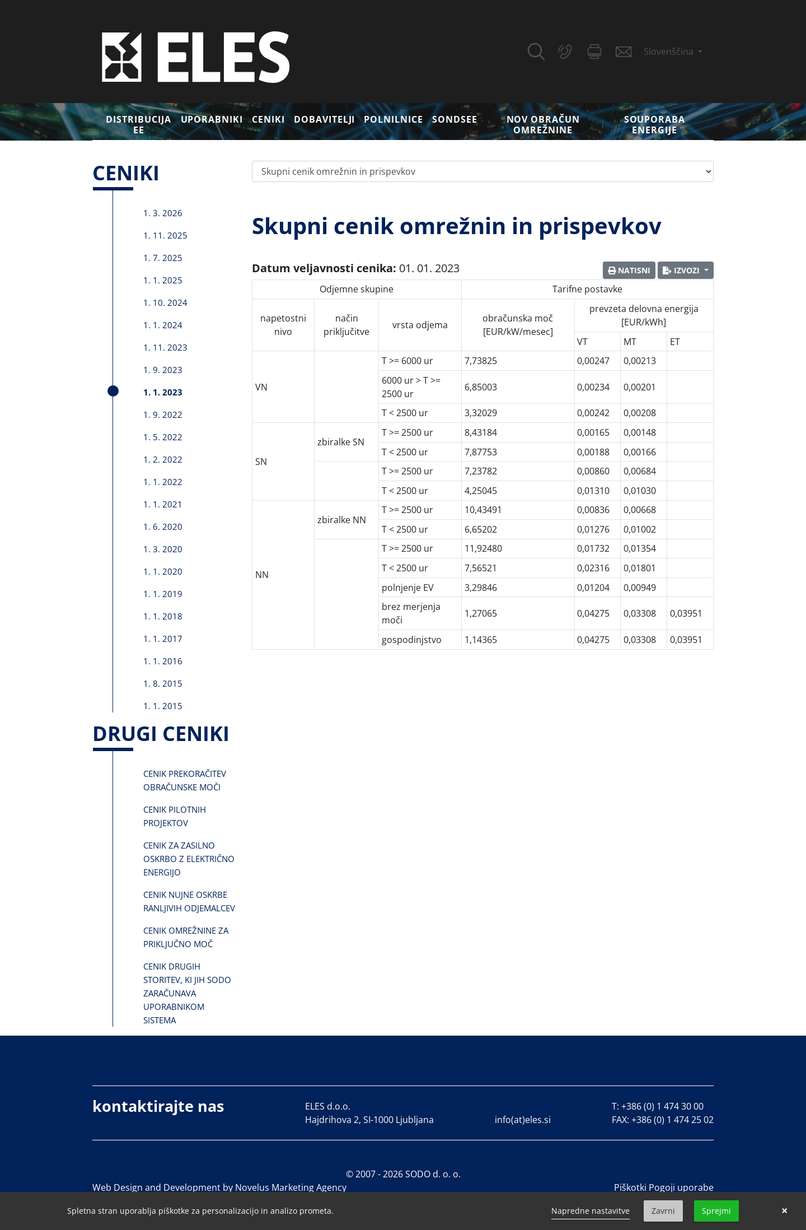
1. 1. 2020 (162, 571)
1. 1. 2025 (162, 280)
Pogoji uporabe (681, 1187)
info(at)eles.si (523, 1119)
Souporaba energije (655, 124)
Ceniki (268, 119)
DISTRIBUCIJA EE (138, 124)
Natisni (629, 270)
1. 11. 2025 (165, 235)
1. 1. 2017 (162, 638)
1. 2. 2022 (162, 459)
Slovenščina (670, 51)
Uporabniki (212, 119)
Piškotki (630, 1187)
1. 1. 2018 (162, 616)
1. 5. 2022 (162, 436)
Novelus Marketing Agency (290, 1187)
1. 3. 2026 (162, 212)
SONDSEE (454, 119)
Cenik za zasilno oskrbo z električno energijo (189, 859)
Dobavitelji (324, 119)
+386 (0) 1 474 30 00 (662, 1106)
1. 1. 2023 (162, 392)
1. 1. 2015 (162, 705)
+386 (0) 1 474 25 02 (672, 1119)
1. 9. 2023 (162, 369)
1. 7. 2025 (162, 257)
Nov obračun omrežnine (543, 124)
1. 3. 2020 (162, 549)
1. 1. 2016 (162, 661)
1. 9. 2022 (162, 414)
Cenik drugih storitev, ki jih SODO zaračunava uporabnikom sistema (187, 993)
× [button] (784, 1211)
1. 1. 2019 (162, 593)
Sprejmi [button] (716, 1210)
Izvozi (682, 270)
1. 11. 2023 (165, 347)
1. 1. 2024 (162, 324)
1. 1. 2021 (162, 504)
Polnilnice (393, 119)
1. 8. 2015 (162, 683)
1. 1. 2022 (162, 481)
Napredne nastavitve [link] (590, 1210)
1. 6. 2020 (162, 526)
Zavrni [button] (663, 1210)
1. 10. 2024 (165, 302)
